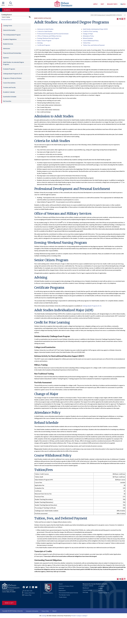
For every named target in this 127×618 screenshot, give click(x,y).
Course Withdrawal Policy (91, 40)
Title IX (54, 611)
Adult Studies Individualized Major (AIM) (95, 29)
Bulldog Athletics (48, 593)
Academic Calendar (9, 92)
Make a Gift (9, 603)
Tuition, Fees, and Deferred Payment (94, 45)
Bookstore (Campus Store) (66, 586)
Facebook (23, 587)
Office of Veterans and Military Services (49, 36)
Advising (40, 43)
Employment (62, 590)
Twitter (26, 587)
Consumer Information (32, 611)
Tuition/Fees (86, 43)
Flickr (33, 587)
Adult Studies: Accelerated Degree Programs (13, 63)
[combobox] (108, 15)
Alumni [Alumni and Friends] (61, 584)
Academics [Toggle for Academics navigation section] (7, 10)
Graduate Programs (9, 69)
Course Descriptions (9, 83)
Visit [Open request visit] (102, 4)
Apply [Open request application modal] (95, 4)
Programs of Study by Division (12, 78)
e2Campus (101, 586)
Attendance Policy (88, 36)
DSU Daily (85, 592)
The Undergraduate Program (12, 35)
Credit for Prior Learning (90, 31)
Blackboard (86, 588)
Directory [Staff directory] (61, 588)
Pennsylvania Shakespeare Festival (68, 592)
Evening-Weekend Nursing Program (48, 38)
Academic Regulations (10, 39)
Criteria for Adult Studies (44, 31)
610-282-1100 (28, 590)
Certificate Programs (43, 45)
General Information (9, 30)
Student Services (8, 44)
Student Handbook (103, 592)
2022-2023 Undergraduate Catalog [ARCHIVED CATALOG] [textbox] (106, 15)
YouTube (36, 587)
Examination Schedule (9, 96)
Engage (100, 588)
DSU (123, 4)
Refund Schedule (88, 38)
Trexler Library (63, 597)
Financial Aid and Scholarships (12, 53)
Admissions (6, 48)
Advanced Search (6, 19)
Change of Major (88, 33)
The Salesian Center (64, 595)
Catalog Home (7, 25)
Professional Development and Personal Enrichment (52, 33)
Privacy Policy (45, 611)
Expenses (6, 57)
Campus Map (27, 595)
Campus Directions (29, 593)
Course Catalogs (87, 590)
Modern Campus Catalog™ (79, 615)
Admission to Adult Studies (45, 29)
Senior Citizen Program (44, 40)
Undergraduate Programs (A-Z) (12, 73)
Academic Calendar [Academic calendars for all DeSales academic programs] (88, 585)
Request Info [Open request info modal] (112, 4)
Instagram (30, 587)
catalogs (44, 615)
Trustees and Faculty (9, 87)
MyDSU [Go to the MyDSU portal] (100, 590)
